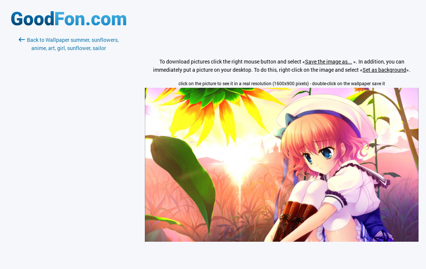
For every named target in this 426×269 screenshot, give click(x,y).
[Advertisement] (69, 141)
